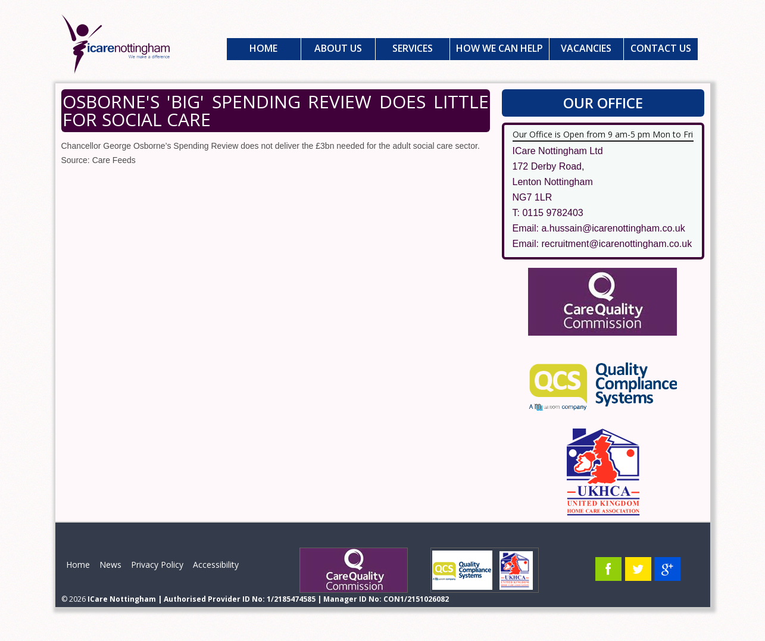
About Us (338, 48)
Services (412, 48)
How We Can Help (499, 48)
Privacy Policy (157, 564)
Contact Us (660, 48)
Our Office (603, 102)
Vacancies (586, 48)
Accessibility (216, 564)
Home (263, 48)
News (110, 564)
